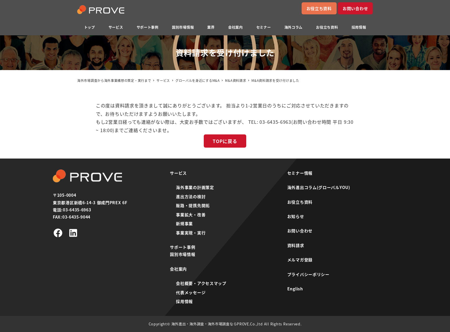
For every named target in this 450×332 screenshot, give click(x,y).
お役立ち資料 (319, 8)
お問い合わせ (355, 8)
